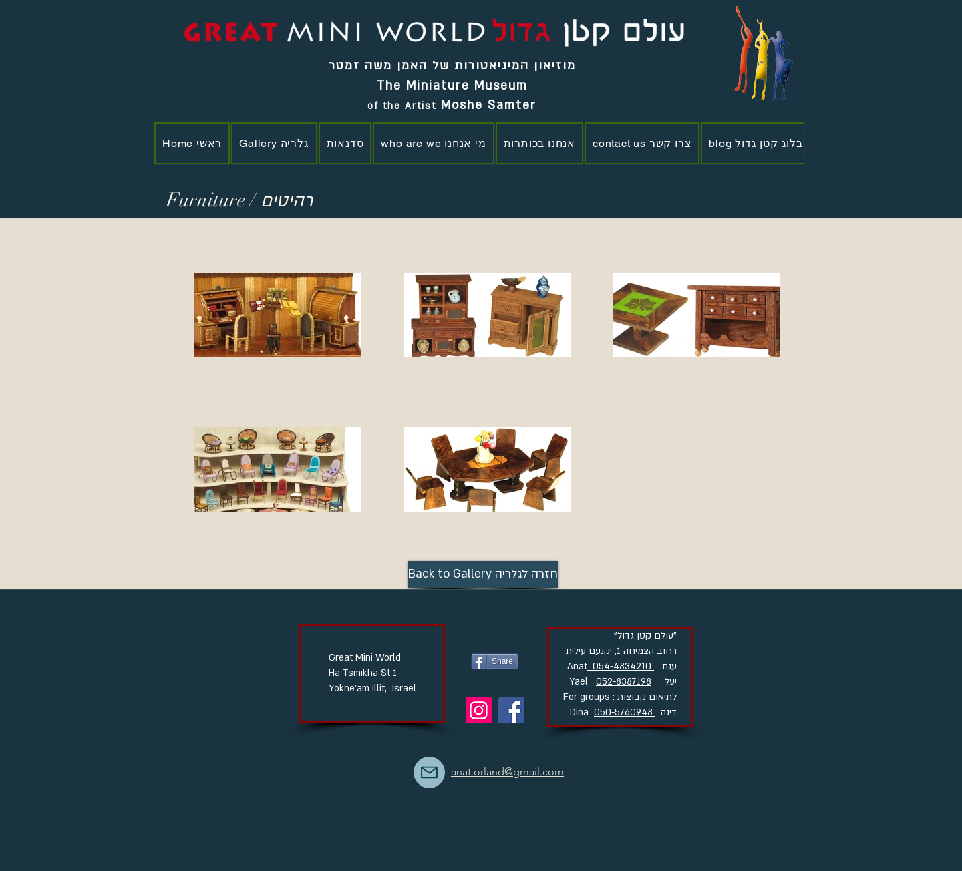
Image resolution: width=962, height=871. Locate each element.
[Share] (494, 661)
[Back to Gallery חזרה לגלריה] (483, 574)
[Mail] (429, 772)
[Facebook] (511, 710)
